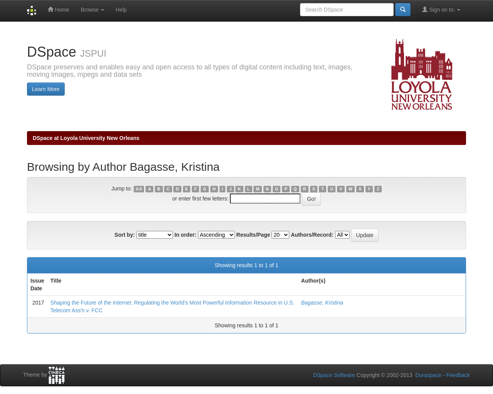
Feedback (458, 375)
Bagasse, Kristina (322, 303)
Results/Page (253, 235)
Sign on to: (441, 9)
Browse (92, 10)
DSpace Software (334, 375)
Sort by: (124, 235)
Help (121, 10)
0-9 (139, 189)
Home (58, 9)
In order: (185, 235)
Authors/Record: (312, 235)
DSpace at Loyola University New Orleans (86, 138)
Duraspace (428, 375)
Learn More (46, 89)
